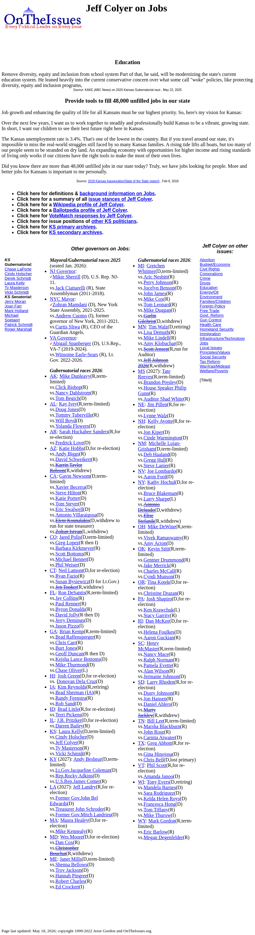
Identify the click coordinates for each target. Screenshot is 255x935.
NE (141, 404)
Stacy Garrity (157, 615)
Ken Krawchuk (158, 609)
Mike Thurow (157, 815)
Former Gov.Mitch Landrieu (83, 814)
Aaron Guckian (159, 637)
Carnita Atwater (159, 737)
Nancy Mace (156, 654)
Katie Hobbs (71, 448)
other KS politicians (113, 221)
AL (53, 403)
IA (52, 687)
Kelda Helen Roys (162, 798)
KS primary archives (72, 226)
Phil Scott (156, 765)
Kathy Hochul (161, 482)
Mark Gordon (161, 820)
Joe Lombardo (161, 471)
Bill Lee (155, 720)
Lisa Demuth (156, 332)
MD (54, 836)
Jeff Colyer (66, 742)
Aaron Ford (155, 476)
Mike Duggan (157, 310)
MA (54, 820)
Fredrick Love (69, 442)
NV (141, 471)
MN (142, 326)
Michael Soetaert (12, 317)
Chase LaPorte (18, 269)
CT (53, 570)
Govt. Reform (212, 315)
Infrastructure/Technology (222, 338)
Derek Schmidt (18, 278)
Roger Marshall (18, 329)
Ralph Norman (158, 659)
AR (53, 431)
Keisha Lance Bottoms (77, 659)
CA (53, 476)
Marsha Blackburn (162, 726)
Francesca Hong (160, 804)
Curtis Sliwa (67, 326)
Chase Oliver (68, 670)
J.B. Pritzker (69, 720)
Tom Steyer (66, 503)
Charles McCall (159, 571)
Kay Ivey (68, 403)
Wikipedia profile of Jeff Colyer (88, 204)
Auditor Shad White (163, 399)
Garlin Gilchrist (147, 318)
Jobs (204, 343)
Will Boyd (65, 420)
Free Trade (209, 310)
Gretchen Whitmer (151, 268)
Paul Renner (67, 603)
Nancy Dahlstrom (72, 392)
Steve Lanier (156, 465)
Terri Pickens (68, 714)
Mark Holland (16, 310)
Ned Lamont (70, 570)
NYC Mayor (62, 299)
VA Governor (63, 337)
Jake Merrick (156, 565)
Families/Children (215, 301)
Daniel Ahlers (157, 704)
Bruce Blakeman (160, 493)
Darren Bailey (69, 725)
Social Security (213, 357)
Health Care (210, 324)
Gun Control (210, 320)
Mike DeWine (161, 526)
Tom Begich (67, 398)
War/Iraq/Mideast (215, 366)
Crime (205, 278)
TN (141, 720)
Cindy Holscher (18, 273)
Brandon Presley (160, 382)
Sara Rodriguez (159, 793)
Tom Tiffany (156, 809)
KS (53, 731)
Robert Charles (70, 881)
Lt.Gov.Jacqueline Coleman (82, 770)
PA (141, 598)
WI (141, 782)
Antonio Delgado (149, 507)
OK (141, 548)
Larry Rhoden (160, 682)
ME (53, 859)
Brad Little (68, 709)
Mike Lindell (156, 337)
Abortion (207, 259)
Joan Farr (13, 306)
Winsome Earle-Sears (76, 354)
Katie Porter (67, 498)
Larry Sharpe (156, 498)
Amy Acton (155, 543)
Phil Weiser (66, 564)
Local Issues (211, 347)
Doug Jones (66, 409)
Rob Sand (65, 703)
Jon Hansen (155, 698)
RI (140, 621)
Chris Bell (154, 759)
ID (52, 709)
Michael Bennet (71, 559)
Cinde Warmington (162, 437)
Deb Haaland (156, 454)
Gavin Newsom (74, 476)
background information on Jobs (117, 193)
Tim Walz (158, 326)
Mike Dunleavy (75, 376)
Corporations (211, 273)
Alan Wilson (156, 670)
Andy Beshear (87, 759)
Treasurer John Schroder (79, 809)
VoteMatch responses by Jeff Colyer (90, 215)
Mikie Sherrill (66, 276)
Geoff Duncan (69, 653)
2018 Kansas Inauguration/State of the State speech (124, 181)
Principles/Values (215, 352)
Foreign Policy (212, 306)
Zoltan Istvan (68, 531)
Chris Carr (65, 642)
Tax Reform (210, 361)
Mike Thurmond (71, 664)
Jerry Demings (69, 620)
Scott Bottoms (69, 553)
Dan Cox (64, 842)
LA (53, 786)
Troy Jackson (68, 870)
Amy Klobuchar (160, 343)
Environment (211, 297)
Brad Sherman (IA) (74, 692)
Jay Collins (66, 598)
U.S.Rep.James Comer (77, 781)
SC (141, 643)
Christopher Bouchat (64, 850)
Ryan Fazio (66, 576)
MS (141, 371)
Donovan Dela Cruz (76, 681)
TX (141, 743)
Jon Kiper (153, 432)
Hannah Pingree (71, 875)
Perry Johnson (158, 282)
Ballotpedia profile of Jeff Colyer (90, 210)
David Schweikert (73, 459)
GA (53, 631)
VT (141, 765)
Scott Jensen (156, 349)
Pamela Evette (158, 665)
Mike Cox (153, 299)
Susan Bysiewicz (72, 581)
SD (141, 682)
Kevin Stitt (158, 548)
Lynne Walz (155, 415)
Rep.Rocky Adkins (74, 775)
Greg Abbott (159, 743)
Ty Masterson (17, 287)
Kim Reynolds (72, 687)
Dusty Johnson (158, 693)
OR (141, 582)
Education (209, 287)
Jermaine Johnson (161, 676)
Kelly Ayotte (160, 421)
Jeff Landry (84, 786)
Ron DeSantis (71, 592)
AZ (53, 448)
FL (53, 592)
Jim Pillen (157, 404)
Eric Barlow (156, 831)
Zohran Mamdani (69, 304)
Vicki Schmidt (17, 292)
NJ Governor (62, 271)
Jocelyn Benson (159, 287)
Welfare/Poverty (214, 371)
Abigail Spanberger (71, 343)
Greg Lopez (67, 542)
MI (141, 265)
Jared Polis (70, 537)
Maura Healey (74, 820)
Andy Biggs (67, 453)
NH (141, 421)
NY (141, 482)
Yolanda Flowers (72, 426)
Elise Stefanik (146, 518)
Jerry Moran (15, 301)
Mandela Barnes (160, 787)
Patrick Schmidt (18, 324)
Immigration (210, 334)
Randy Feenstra (70, 698)
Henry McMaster (148, 645)
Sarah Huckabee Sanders (83, 431)
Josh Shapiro (159, 598)
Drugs (205, 283)
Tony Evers (158, 782)
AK (53, 376)
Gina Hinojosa (158, 754)
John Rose (154, 732)
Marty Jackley (147, 712)
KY (53, 759)
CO (53, 537)
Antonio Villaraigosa (75, 514)
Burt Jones (65, 648)
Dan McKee (157, 621)
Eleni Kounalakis (72, 520)
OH (141, 526)
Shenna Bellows (71, 864)
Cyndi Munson (158, 576)
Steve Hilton (67, 492)
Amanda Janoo (158, 776)
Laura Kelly (15, 283)
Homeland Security (217, 329)
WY (142, 820)
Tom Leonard (157, 304)
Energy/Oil (209, 292)
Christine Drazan (160, 593)
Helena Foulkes (159, 632)
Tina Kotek (158, 582)
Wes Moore (71, 836)
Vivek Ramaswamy (163, 537)
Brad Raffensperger (74, 637)
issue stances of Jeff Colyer (120, 199)
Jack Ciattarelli (70, 287)
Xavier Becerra (70, 487)
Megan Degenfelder (163, 837)
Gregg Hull (155, 460)
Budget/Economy (215, 264)
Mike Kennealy (70, 831)
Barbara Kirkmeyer (74, 548)
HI (52, 675)
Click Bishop (68, 387)
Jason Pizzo (66, 625)
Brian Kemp (72, 631)
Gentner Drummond (163, 559)
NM (142, 443)
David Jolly (66, 614)
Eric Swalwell (69, 509)
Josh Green (69, 675)
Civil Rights (210, 269)
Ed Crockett (67, 886)
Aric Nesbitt (156, 276)
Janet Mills (71, 859)
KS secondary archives (75, 232)
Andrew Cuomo (71, 315)
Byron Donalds (70, 609)
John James (155, 293)
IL (52, 720)
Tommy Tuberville (73, 415)
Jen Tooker (66, 587)
